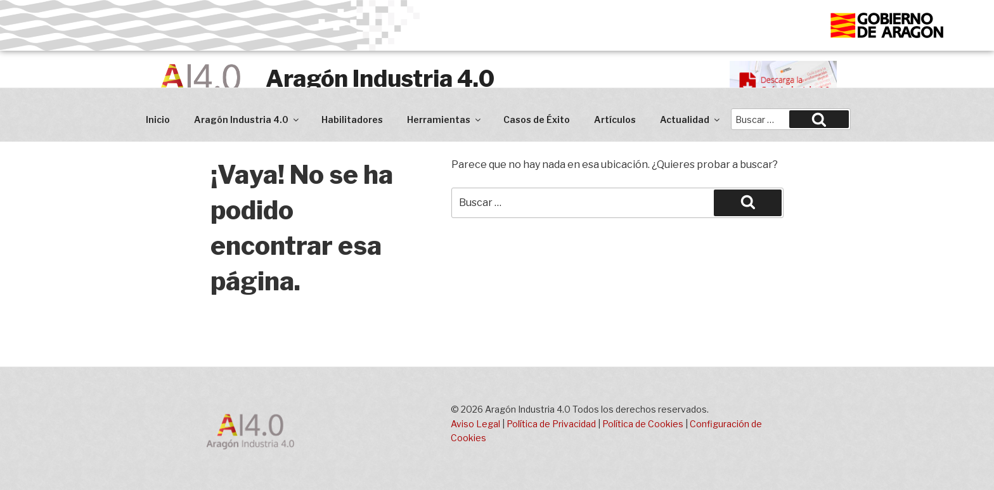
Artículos (615, 119)
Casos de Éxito (536, 119)
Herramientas (444, 119)
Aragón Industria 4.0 (380, 79)
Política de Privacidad (551, 423)
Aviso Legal (475, 423)
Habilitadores (352, 119)
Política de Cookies (642, 423)
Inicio (158, 119)
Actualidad (690, 119)
